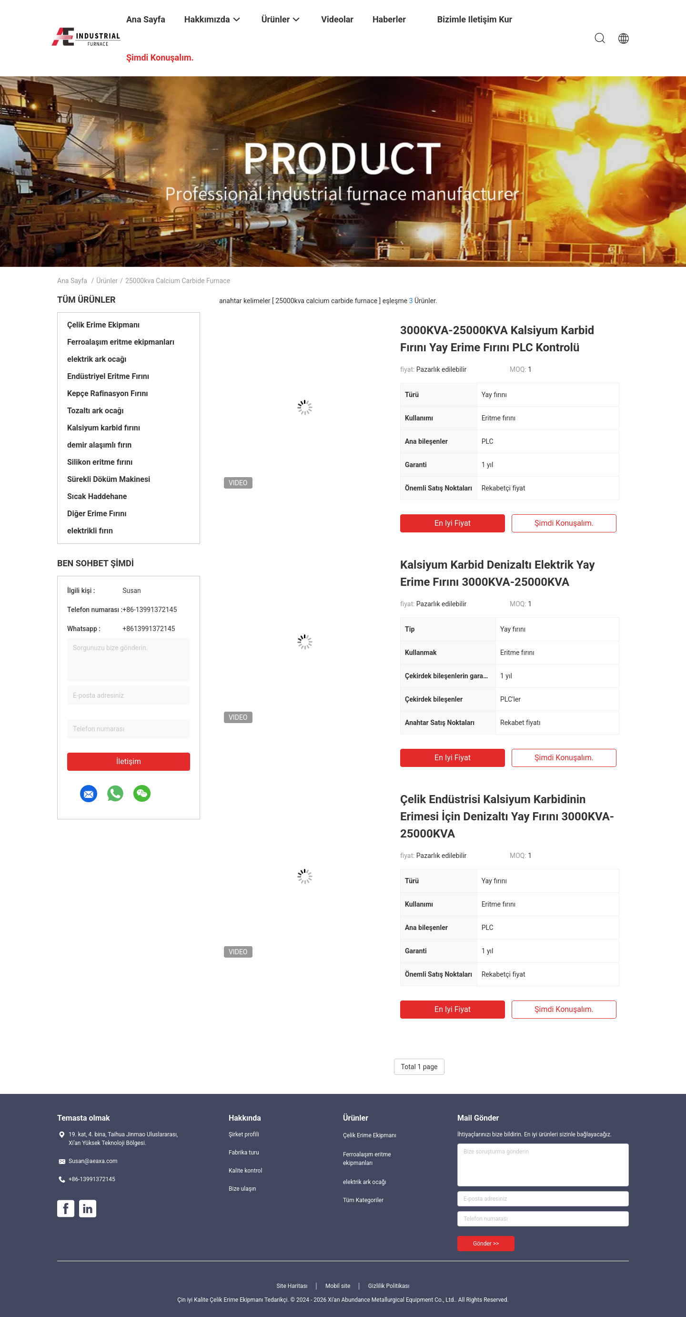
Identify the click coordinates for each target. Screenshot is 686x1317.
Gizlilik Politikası (389, 1286)
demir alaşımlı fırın (99, 444)
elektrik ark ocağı (96, 359)
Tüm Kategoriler (363, 1200)
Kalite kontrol (245, 1170)
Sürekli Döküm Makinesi (108, 479)
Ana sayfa (72, 281)
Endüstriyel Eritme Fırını (108, 376)
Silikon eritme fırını (99, 462)
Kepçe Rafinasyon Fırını (107, 393)
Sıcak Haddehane (97, 496)
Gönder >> (486, 1243)
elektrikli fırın (90, 530)
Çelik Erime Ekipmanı (103, 324)
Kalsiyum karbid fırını (103, 427)
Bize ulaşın (242, 1188)
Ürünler (107, 281)
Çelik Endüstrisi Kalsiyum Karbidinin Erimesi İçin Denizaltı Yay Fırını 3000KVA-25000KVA (507, 816)
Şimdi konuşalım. (564, 523)
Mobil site (337, 1286)
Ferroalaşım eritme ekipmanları (120, 342)
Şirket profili (244, 1134)
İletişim (128, 761)
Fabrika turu (244, 1152)
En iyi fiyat (452, 523)
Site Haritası (292, 1286)
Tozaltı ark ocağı (95, 410)
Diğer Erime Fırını (97, 513)
